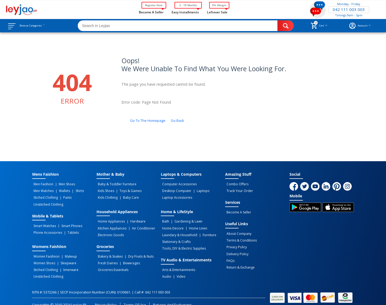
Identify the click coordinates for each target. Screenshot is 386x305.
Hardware (134, 218)
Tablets (69, 228)
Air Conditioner (139, 224)
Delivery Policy (236, 248)
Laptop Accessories (176, 195)
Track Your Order (238, 189)
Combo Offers (236, 184)
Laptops (199, 189)
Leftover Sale (217, 11)
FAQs (229, 254)
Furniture (206, 230)
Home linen (194, 224)
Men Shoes (63, 184)
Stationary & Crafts (175, 236)
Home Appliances (110, 218)
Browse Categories (37, 26)
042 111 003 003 (349, 9)
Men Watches (42, 189)
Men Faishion (42, 184)
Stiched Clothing (44, 195)
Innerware (67, 263)
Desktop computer (175, 189)
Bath (164, 218)
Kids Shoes (104, 189)
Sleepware (65, 257)
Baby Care (127, 195)
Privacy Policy (235, 242)
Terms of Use (135, 296)
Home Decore (171, 224)
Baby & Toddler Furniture (115, 184)
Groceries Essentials (111, 263)
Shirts (73, 189)
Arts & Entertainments (177, 263)
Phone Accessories (46, 228)
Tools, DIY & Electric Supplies (183, 242)
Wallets (60, 189)
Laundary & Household (178, 230)
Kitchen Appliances (110, 224)
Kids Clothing (106, 195)
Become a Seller (151, 11)
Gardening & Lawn (185, 218)
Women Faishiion (45, 251)
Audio (165, 268)
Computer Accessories (178, 184)
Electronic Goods (109, 230)
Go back (177, 120)
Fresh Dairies (106, 257)
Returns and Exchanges (172, 296)
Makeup (67, 251)
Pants (64, 195)
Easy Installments (185, 11)
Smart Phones (68, 222)
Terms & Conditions (240, 237)
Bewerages (127, 257)
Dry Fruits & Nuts (137, 251)
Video (177, 268)
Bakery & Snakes (108, 251)
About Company (237, 231)
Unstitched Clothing (47, 201)
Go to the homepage (147, 120)
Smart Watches (43, 222)
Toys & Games (127, 189)
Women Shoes (43, 257)
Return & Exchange (239, 260)
